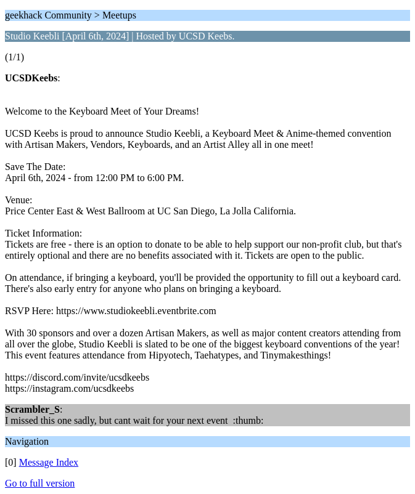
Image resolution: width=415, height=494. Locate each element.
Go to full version (40, 483)
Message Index (48, 462)
